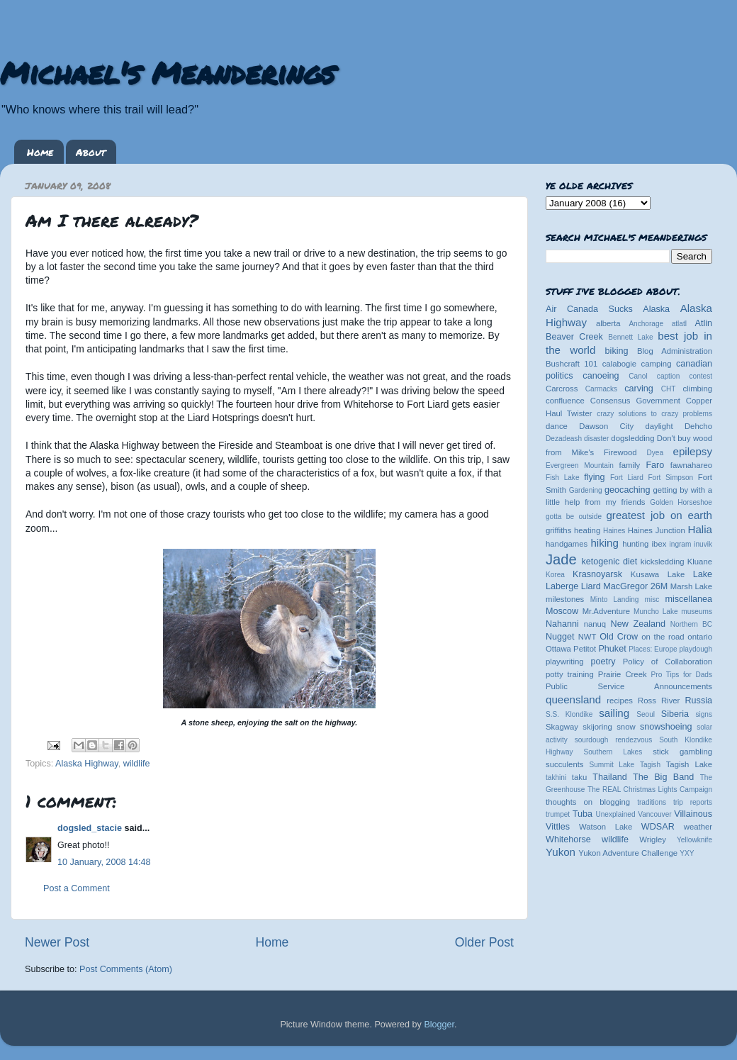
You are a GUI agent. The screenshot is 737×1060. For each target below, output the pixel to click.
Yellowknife (694, 840)
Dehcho (698, 426)
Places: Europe (653, 649)
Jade (561, 559)
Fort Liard (626, 477)
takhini (556, 777)
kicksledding (663, 561)
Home (40, 152)
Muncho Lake (655, 611)
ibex (659, 544)
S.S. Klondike (569, 714)
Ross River (659, 700)
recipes (620, 700)
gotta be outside (574, 516)
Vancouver (654, 814)
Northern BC (691, 624)
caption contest (684, 376)
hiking (604, 543)
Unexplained (615, 814)
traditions (651, 802)
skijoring (597, 727)
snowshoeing (666, 727)
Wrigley (652, 839)
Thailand (609, 777)
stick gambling (682, 751)
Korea (555, 575)
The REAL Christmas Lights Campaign (649, 789)
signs (703, 714)
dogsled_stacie (89, 828)
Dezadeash (564, 438)
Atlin (704, 323)
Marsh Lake (691, 586)
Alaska (656, 309)
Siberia (675, 714)
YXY (687, 853)
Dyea (655, 453)
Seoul (645, 714)
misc (652, 599)
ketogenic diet (609, 562)
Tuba (582, 814)
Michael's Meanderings (167, 72)
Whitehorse (568, 839)
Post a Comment (76, 888)
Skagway (562, 727)
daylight (659, 426)
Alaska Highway (86, 764)
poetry (602, 661)
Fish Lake (563, 477)
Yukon (560, 852)
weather (698, 826)
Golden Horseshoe (681, 502)
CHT (668, 389)
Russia (699, 700)
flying (594, 477)
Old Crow (619, 637)
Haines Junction (656, 530)
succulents (565, 764)
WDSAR (658, 827)
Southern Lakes (613, 752)
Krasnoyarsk (597, 574)
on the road (662, 636)
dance (557, 426)
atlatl (679, 324)
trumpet (558, 814)
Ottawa (558, 649)
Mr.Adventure (606, 611)
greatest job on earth (659, 515)
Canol (638, 376)
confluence (565, 400)
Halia (700, 529)
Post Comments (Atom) (125, 969)
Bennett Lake (630, 337)
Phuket (612, 649)
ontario (699, 636)
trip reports (692, 802)
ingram (681, 544)
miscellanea (688, 599)
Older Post (484, 942)
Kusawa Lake (658, 574)
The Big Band (663, 777)
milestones (565, 599)
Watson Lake (605, 826)
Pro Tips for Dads (681, 675)
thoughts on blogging (588, 802)
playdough (695, 649)
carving (638, 389)
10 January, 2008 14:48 (103, 862)
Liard (591, 586)
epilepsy (692, 451)
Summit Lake (612, 765)
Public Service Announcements (629, 686)
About (91, 152)
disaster (596, 438)
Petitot (584, 649)
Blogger (439, 1025)
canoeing (601, 376)
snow (626, 727)
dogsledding (632, 438)
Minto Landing (614, 599)
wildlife (136, 764)
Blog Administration (674, 351)
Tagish (650, 765)
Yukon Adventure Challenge (627, 853)
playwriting (565, 661)
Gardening (585, 490)
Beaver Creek (574, 337)
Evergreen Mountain (580, 465)
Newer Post (57, 942)
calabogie (619, 363)
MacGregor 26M (635, 586)
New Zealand (638, 624)
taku (579, 777)
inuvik (703, 544)
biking (617, 351)
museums (696, 611)
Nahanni (562, 624)
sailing (614, 713)
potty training (570, 674)
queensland (573, 699)
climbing (697, 388)
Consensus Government (635, 400)
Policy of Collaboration (667, 661)
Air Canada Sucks (589, 309)
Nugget (560, 637)
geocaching (627, 490)
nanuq (595, 624)
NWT (587, 636)
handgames (566, 544)
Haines (614, 531)
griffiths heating (573, 530)
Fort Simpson (670, 477)
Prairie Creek (622, 674)
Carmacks (601, 389)
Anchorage (646, 324)
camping (656, 363)
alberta (608, 323)
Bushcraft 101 (571, 363)
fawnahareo (691, 465)
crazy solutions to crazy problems (654, 414)
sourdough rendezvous (614, 740)
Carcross (562, 388)
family (630, 465)
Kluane (699, 561)
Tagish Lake (689, 764)
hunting (635, 544)
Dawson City (606, 426)
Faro (655, 465)
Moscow (562, 611)
